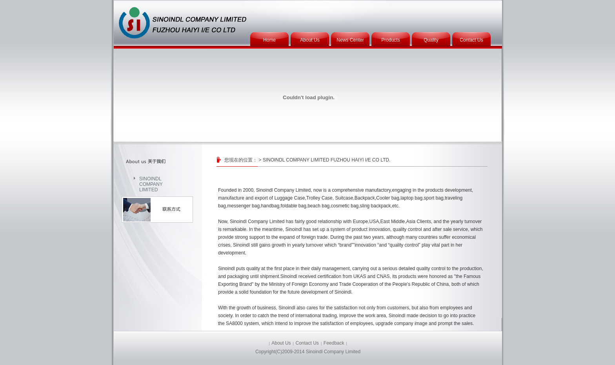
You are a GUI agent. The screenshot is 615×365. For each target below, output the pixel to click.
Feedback (334, 343)
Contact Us (471, 40)
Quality (431, 40)
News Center (350, 40)
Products (390, 40)
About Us (309, 40)
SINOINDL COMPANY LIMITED (151, 182)
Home (269, 40)
